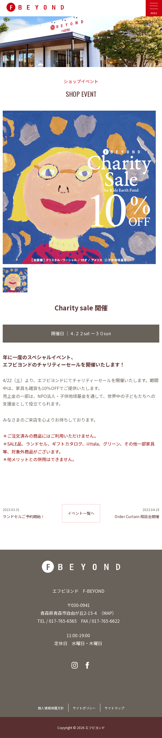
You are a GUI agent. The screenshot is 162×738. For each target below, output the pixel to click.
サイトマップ (114, 708)
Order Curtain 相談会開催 (137, 516)
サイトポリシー (84, 708)
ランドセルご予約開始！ (24, 516)
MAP (107, 613)
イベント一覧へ (81, 513)
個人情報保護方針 (51, 708)
